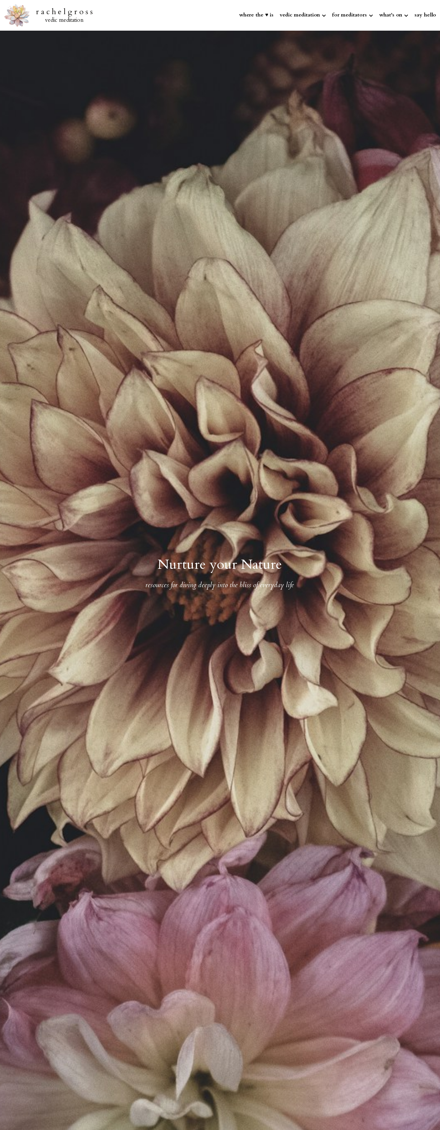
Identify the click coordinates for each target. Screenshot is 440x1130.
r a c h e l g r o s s (64, 12)
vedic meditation (64, 20)
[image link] (17, 14)
